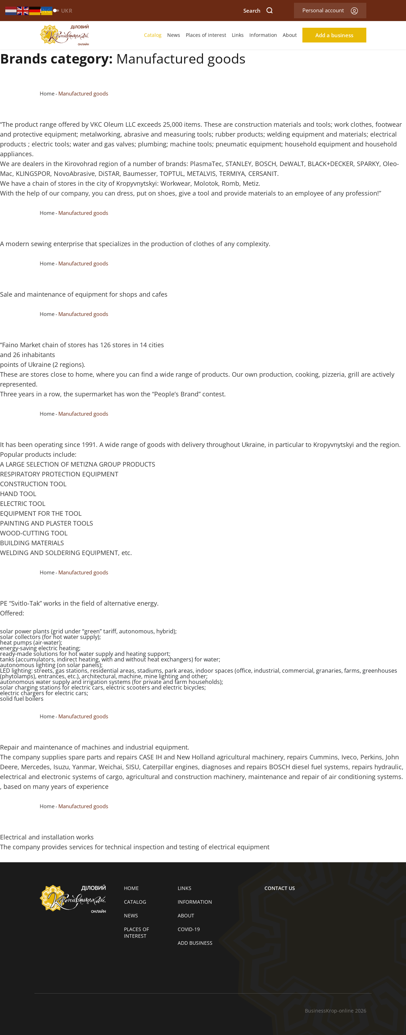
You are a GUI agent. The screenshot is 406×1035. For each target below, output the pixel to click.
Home (47, 93)
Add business (195, 943)
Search (258, 10)
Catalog (153, 35)
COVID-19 (189, 929)
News (173, 35)
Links (238, 35)
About (290, 35)
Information (263, 35)
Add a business (334, 35)
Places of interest (206, 35)
